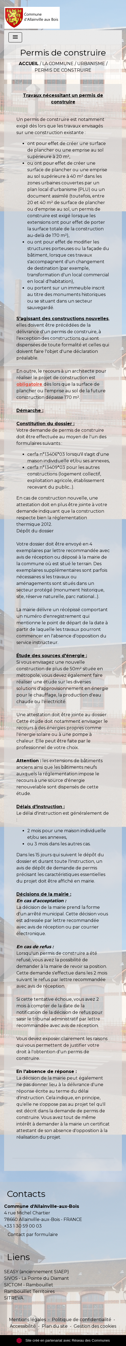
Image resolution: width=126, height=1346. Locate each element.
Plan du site (55, 1326)
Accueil (29, 63)
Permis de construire (63, 70)
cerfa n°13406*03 (46, 454)
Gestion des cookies (95, 1326)
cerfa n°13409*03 (46, 467)
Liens (18, 1257)
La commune (58, 63)
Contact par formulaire (33, 1234)
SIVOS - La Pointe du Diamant (36, 1278)
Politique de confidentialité (81, 1319)
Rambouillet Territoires (29, 1291)
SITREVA (13, 1298)
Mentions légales (27, 1319)
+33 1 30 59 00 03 (23, 1226)
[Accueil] (32, 15)
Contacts (26, 1193)
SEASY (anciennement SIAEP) (36, 1271)
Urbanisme (91, 63)
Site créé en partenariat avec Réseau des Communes (63, 1340)
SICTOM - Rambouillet (28, 1284)
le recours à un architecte (65, 371)
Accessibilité (23, 1326)
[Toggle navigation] (15, 37)
